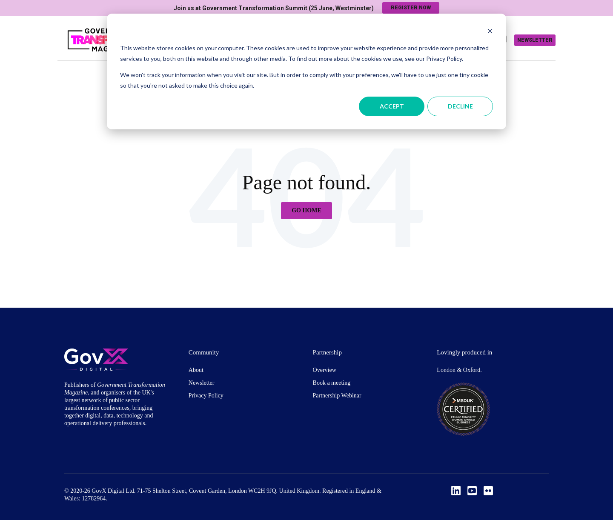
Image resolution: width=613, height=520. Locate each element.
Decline (460, 106)
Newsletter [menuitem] (202, 383)
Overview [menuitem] (324, 370)
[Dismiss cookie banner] (490, 32)
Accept (392, 106)
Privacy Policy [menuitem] (206, 395)
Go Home (306, 210)
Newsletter (535, 40)
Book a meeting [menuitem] (332, 383)
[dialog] (306, 71)
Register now (411, 8)
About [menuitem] (196, 370)
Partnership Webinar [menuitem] (337, 395)
